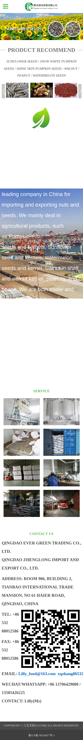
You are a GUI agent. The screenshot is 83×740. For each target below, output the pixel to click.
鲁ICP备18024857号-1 (41, 735)
